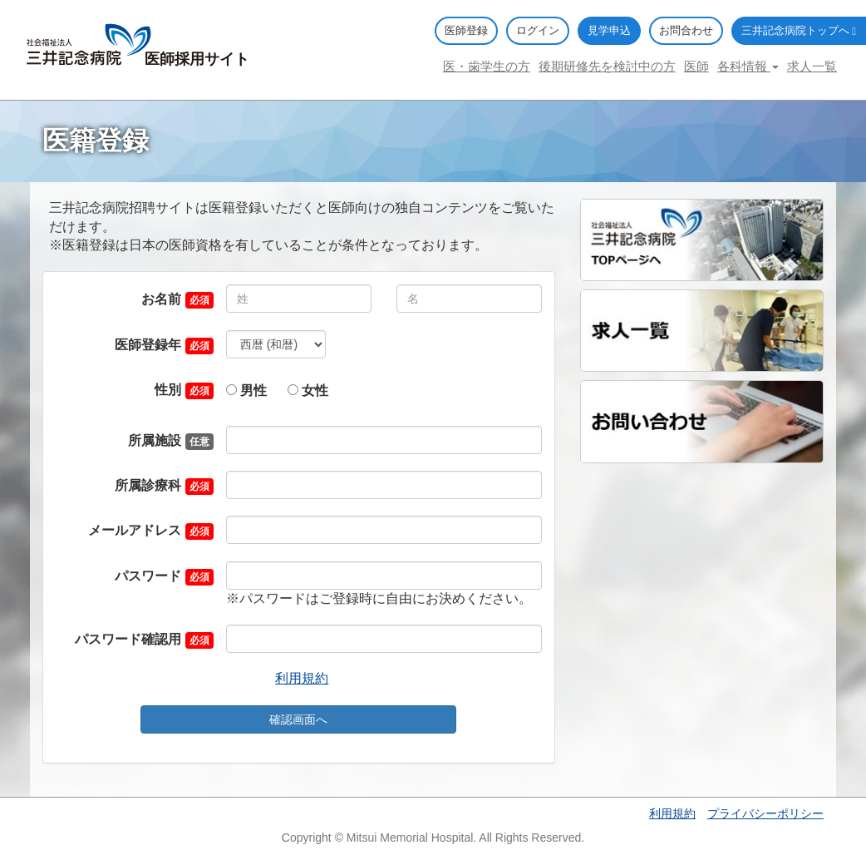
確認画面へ (298, 719)
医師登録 (466, 30)
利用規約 (301, 678)
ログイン (537, 30)
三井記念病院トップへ (798, 30)
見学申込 (609, 30)
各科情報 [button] (748, 66)
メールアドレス (134, 530)
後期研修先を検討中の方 (607, 66)
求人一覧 (812, 66)
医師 (696, 66)
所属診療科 (148, 485)
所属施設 (154, 440)
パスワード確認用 (128, 639)
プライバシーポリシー (765, 813)
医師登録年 (148, 345)
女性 (308, 390)
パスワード (148, 576)
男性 (246, 390)
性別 (168, 390)
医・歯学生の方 (486, 66)
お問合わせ (686, 30)
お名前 (161, 299)
